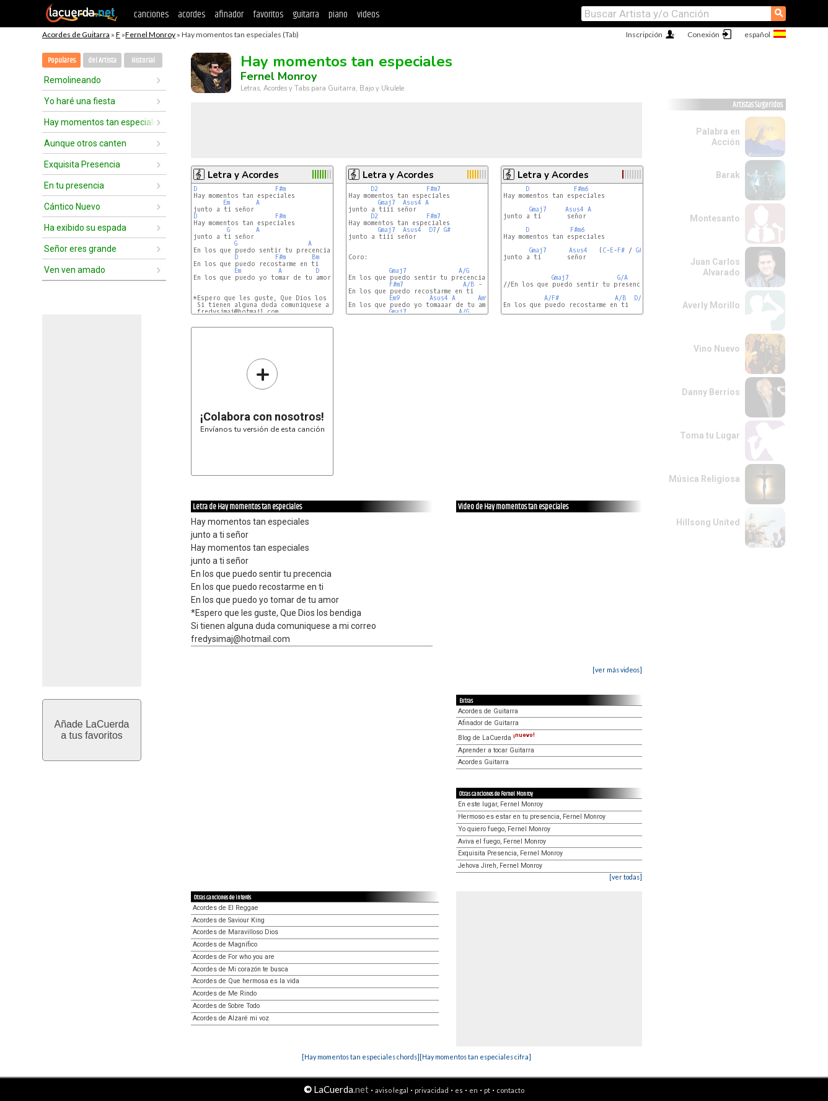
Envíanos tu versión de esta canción (262, 395)
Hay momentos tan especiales (100, 122)
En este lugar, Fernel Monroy (500, 804)
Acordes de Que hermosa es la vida (246, 981)
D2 (374, 189)
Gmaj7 (386, 202)
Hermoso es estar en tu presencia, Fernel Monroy (532, 817)
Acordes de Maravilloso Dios (235, 932)
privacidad (432, 1090)
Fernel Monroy (150, 34)
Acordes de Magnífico (225, 944)
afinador (229, 14)
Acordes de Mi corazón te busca (240, 969)
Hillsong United (708, 522)
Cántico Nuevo (72, 207)
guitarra (306, 14)
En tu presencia (74, 185)
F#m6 (581, 189)
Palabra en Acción (718, 137)
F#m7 (433, 189)
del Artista (102, 60)
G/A (622, 278)
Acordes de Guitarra (76, 34)
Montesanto (715, 218)
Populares (62, 60)
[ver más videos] (617, 670)
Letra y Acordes (243, 175)
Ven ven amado (74, 270)
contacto (510, 1090)
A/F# (551, 298)
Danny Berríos (711, 392)
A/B (469, 284)
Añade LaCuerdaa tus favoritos (92, 730)
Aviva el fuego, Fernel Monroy (502, 841)
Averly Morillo (711, 305)
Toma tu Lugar (710, 435)
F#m (280, 189)
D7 (432, 230)
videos (368, 14)
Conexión (703, 34)
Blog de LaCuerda (496, 738)
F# (621, 250)
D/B (640, 298)
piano (338, 14)
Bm (315, 257)
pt (487, 1090)
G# (447, 230)
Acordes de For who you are (234, 957)
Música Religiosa (704, 479)
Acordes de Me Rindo (225, 993)
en (473, 1090)
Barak (728, 175)
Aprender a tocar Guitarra (496, 750)
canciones (151, 14)
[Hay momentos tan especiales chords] (361, 1057)
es (459, 1090)
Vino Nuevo (717, 349)
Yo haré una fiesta (79, 101)
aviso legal (391, 1090)
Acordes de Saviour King (229, 920)
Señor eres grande (80, 249)
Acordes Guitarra (483, 762)
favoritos (268, 14)
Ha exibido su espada (85, 228)
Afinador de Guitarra (488, 723)
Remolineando (72, 80)
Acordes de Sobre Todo (226, 1006)
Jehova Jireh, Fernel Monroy (500, 866)
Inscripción (644, 34)
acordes (191, 14)
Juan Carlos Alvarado (715, 267)
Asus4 (412, 202)
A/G (464, 271)
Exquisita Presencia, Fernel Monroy (510, 853)
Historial (143, 60)
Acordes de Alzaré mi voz (231, 1018)
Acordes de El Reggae (225, 908)
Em (226, 202)
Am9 (483, 298)
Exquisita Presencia (82, 164)
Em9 (394, 298)
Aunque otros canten (85, 143)
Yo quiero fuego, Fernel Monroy (504, 829)
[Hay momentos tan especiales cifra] (475, 1057)
